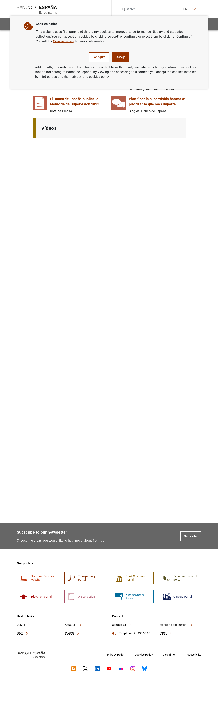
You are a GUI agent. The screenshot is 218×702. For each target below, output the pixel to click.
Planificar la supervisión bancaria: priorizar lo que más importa (157, 101)
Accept (120, 57)
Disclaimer (169, 654)
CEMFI (24, 625)
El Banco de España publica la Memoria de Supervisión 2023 (74, 101)
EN (188, 9)
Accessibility (193, 654)
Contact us (121, 625)
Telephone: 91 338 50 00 (131, 633)
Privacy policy (116, 654)
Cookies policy (144, 654)
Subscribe (190, 536)
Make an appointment (176, 625)
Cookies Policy (63, 41)
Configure (99, 57)
